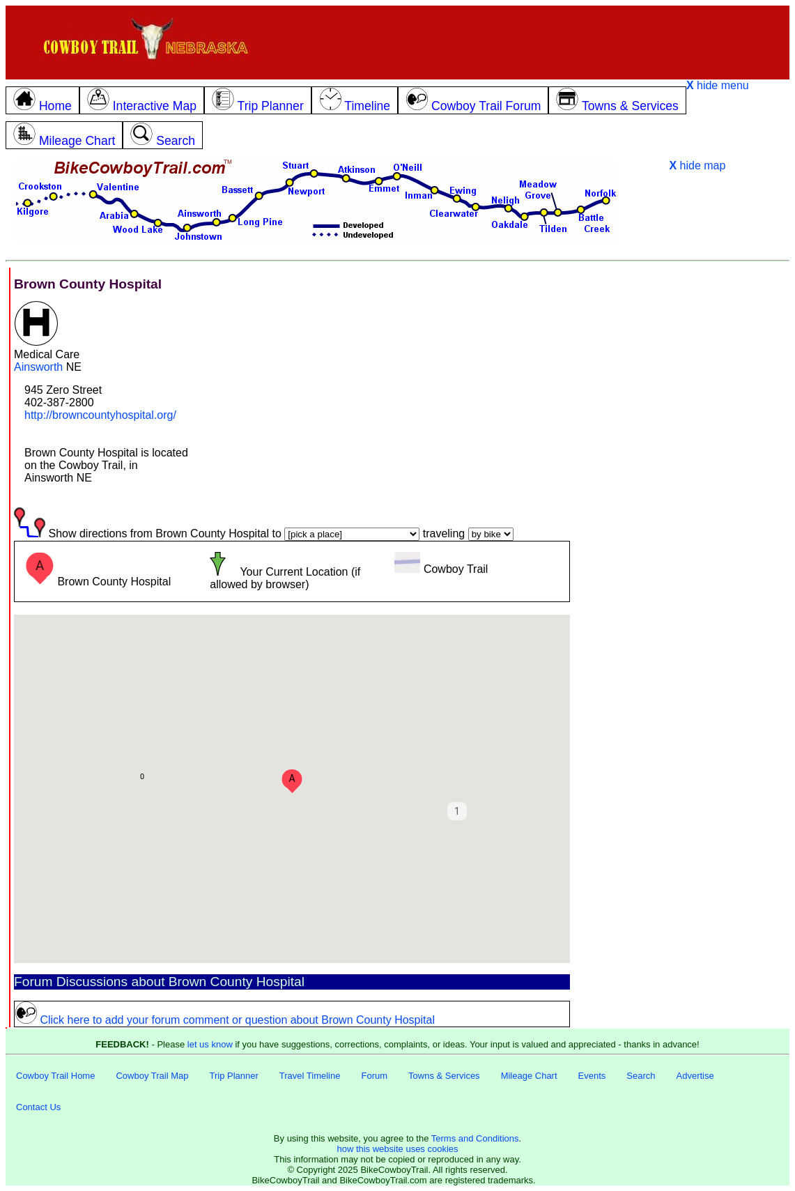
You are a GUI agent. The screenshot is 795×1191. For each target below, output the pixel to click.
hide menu (717, 85)
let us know (210, 1044)
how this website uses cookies (397, 1149)
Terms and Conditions (475, 1138)
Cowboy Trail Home (55, 1075)
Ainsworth (38, 367)
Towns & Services (444, 1075)
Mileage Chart (529, 1075)
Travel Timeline (310, 1075)
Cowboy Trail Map (152, 1075)
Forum (374, 1075)
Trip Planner (233, 1075)
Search (640, 1075)
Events (592, 1075)
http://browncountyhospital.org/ (100, 415)
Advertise (695, 1075)
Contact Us (38, 1107)
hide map (697, 165)
